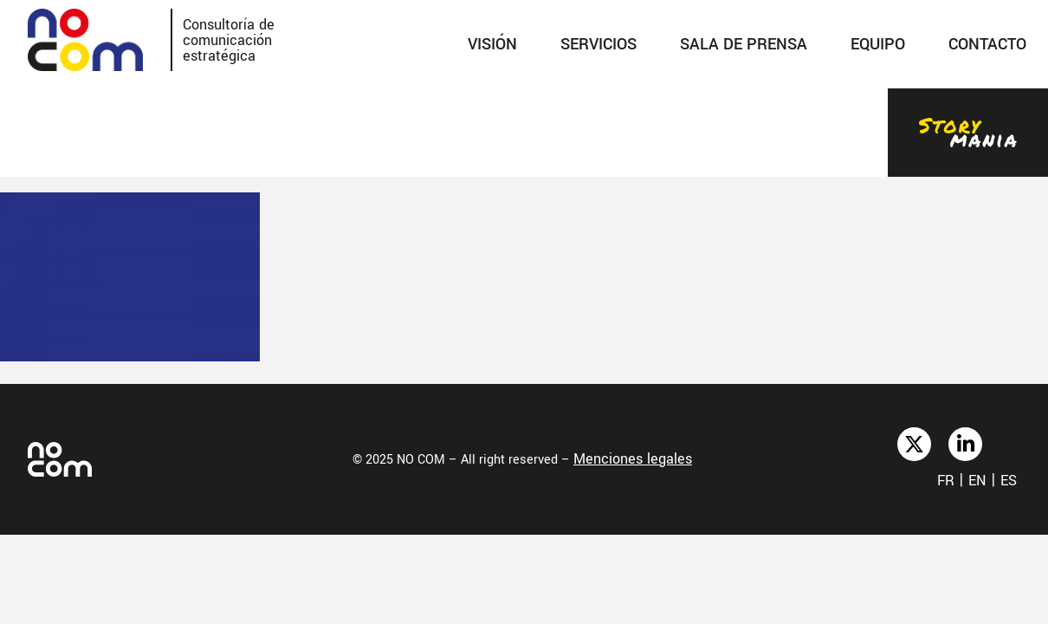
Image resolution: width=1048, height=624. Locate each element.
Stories (968, 132)
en (977, 481)
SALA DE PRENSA (743, 44)
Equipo (878, 44)
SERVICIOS (598, 44)
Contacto (987, 44)
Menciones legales (632, 459)
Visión (492, 44)
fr (945, 481)
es (1008, 481)
